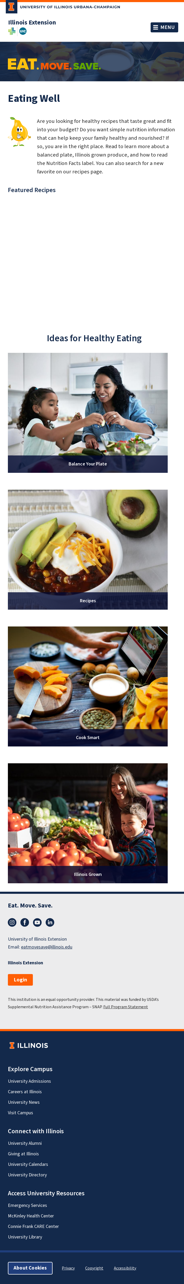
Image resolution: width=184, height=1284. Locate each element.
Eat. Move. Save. (30, 905)
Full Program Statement (125, 1007)
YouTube (37, 922)
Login (20, 980)
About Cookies (30, 1268)
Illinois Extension (32, 23)
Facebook (24, 922)
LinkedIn (50, 922)
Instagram (12, 922)
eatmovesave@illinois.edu (46, 947)
